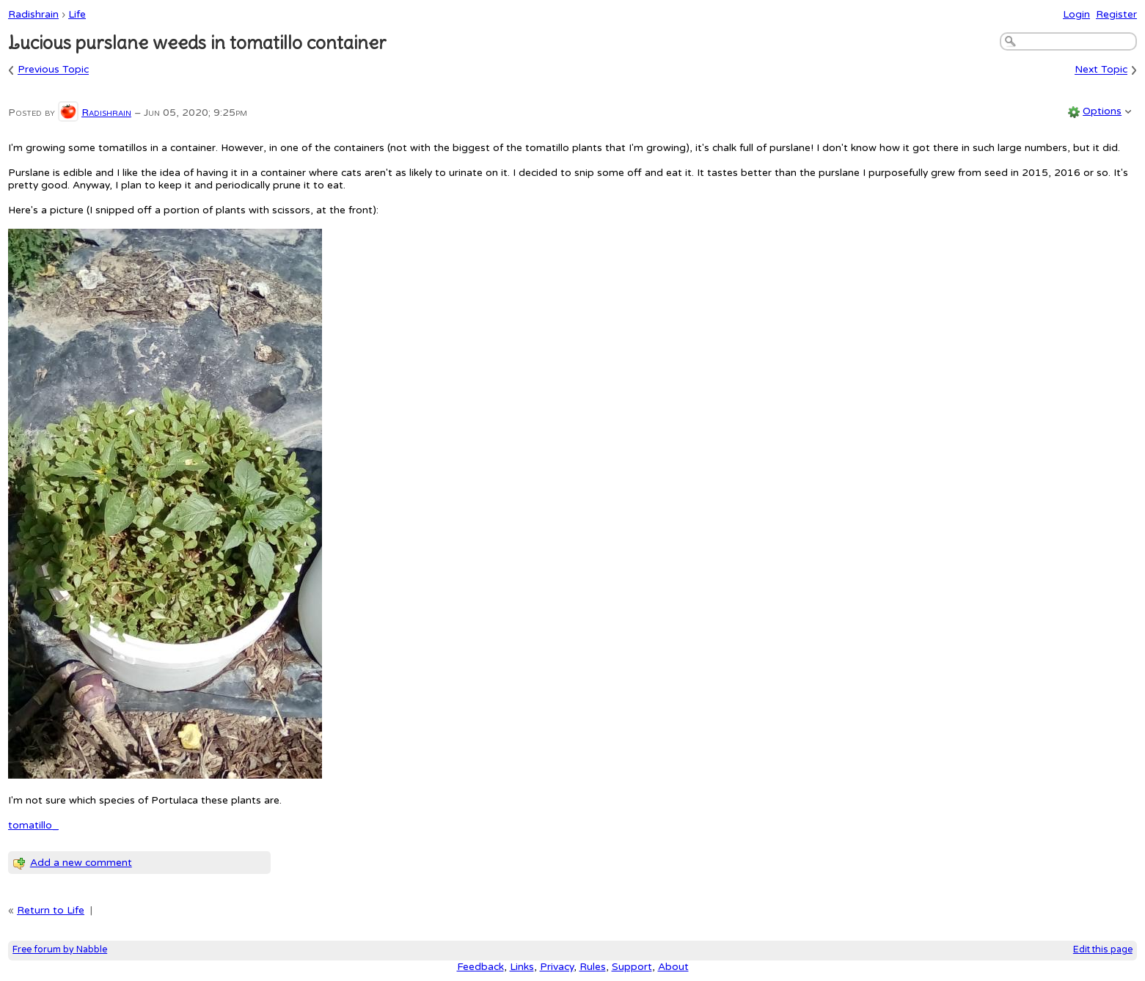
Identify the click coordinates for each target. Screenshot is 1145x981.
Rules (592, 966)
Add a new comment (81, 862)
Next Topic (1101, 70)
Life (77, 14)
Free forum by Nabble (59, 949)
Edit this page (1103, 949)
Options (1102, 111)
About (673, 966)
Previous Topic (53, 70)
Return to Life (50, 910)
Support (632, 966)
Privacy (557, 966)
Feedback (480, 966)
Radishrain (33, 14)
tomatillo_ (33, 825)
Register (1116, 14)
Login (1076, 14)
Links (522, 966)
